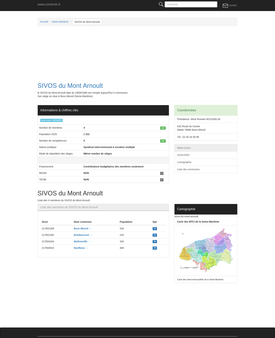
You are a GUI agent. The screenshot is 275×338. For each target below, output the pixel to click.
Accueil (44, 21)
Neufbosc (81, 248)
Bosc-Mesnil (83, 228)
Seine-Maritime (60, 21)
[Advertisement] (143, 54)
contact (230, 5)
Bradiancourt (83, 235)
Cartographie (184, 162)
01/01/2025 (183, 155)
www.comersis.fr (49, 4)
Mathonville (82, 241)
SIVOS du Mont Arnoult (87, 21)
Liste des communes (188, 169)
